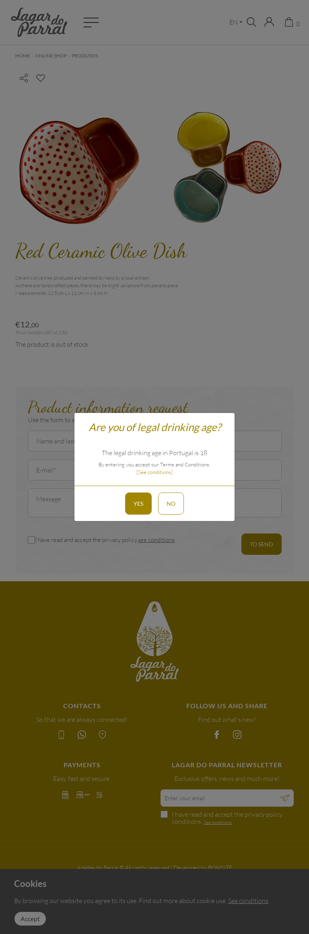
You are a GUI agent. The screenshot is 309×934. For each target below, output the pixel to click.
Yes (138, 503)
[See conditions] (154, 472)
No (171, 503)
